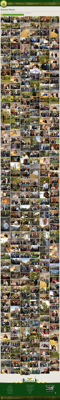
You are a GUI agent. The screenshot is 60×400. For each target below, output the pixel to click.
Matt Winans (18, 398)
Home (10, 385)
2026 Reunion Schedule (30, 385)
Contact (30, 393)
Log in (54, 1)
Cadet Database (30, 390)
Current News (10, 386)
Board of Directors (10, 389)
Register (58, 1)
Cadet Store (30, 391)
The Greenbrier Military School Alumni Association (16, 397)
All (1, 14)
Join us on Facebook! (50, 385)
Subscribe (55, 393)
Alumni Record (10, 391)
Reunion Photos (30, 387)
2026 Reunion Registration (30, 386)
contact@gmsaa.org (28, 12)
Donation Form (10, 393)
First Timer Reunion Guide (30, 389)
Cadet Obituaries (10, 387)
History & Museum (10, 390)
